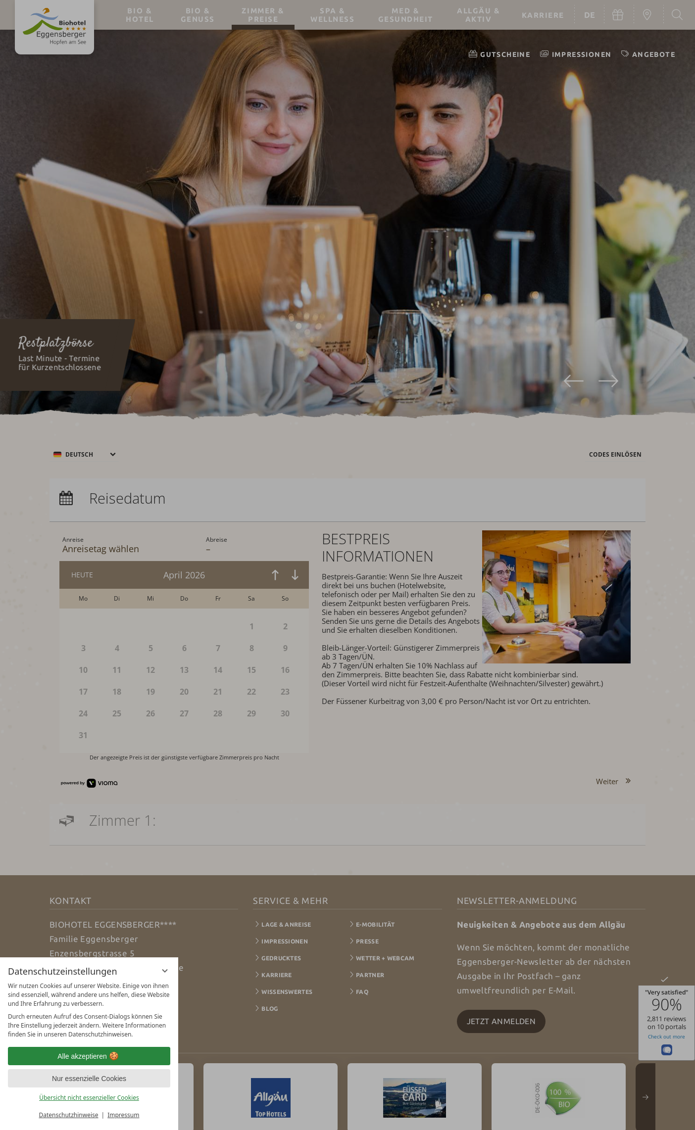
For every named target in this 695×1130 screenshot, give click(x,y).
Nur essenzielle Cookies (89, 1079)
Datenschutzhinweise (69, 1115)
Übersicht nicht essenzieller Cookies (89, 1097)
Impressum (123, 1115)
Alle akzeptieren (89, 1056)
